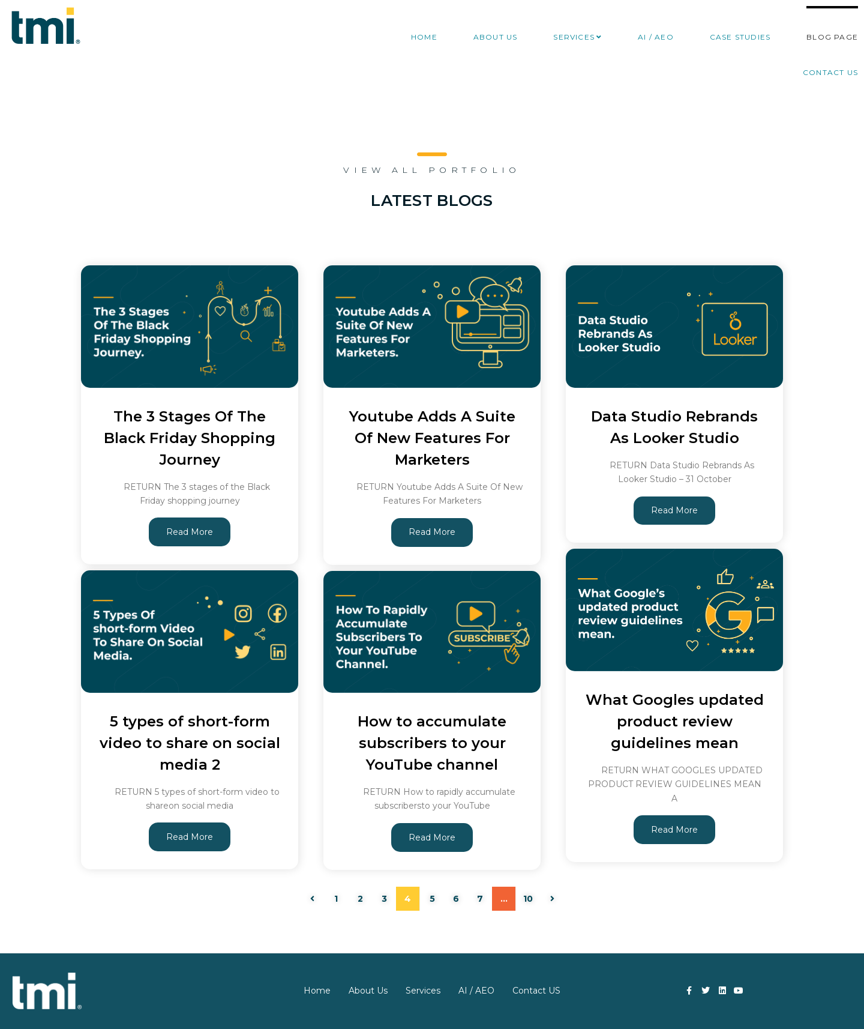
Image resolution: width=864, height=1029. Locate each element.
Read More (189, 532)
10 (528, 898)
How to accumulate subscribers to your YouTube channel (432, 742)
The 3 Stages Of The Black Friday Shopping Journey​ (189, 437)
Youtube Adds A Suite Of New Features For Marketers (432, 437)
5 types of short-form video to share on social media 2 (190, 742)
